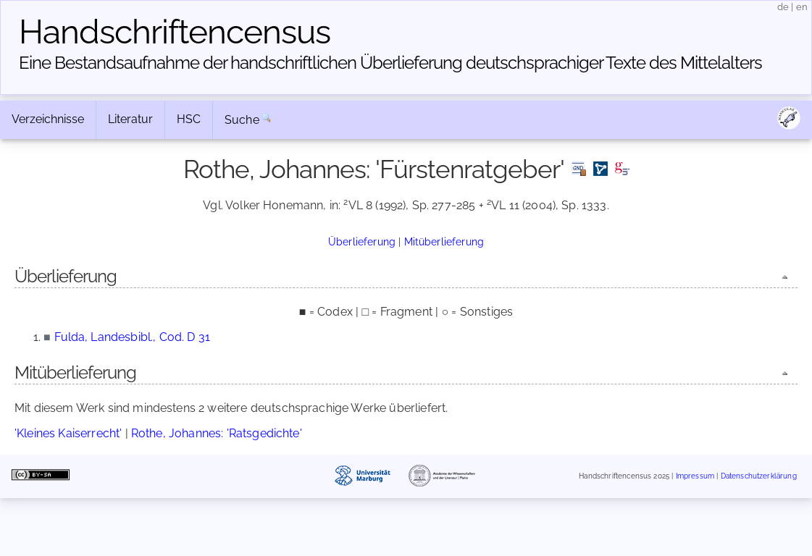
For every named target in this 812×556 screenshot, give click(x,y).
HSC (189, 119)
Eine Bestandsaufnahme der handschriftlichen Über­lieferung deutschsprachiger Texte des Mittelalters (390, 62)
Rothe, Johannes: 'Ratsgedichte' (216, 433)
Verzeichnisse (48, 119)
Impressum (695, 476)
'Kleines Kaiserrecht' (68, 433)
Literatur (130, 119)
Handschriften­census (174, 31)
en (802, 6)
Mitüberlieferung (444, 241)
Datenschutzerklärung (759, 476)
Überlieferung (361, 241)
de (783, 6)
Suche (242, 120)
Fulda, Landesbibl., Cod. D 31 (132, 337)
